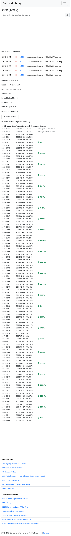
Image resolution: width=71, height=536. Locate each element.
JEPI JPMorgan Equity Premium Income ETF (16, 519)
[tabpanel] (35, 271)
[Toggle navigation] (64, 3)
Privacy (46, 533)
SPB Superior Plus (8, 489)
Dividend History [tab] (9, 116)
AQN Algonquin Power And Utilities (14, 464)
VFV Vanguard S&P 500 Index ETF (13, 511)
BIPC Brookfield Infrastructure (12, 468)
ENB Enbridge (7, 503)
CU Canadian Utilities (9, 472)
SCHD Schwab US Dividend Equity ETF (15, 515)
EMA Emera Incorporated (10, 480)
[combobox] (33, 15)
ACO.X (22, 57)
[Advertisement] (35, 33)
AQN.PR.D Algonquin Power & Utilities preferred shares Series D (23, 476)
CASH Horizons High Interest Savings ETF (16, 499)
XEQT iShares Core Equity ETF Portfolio (15, 507)
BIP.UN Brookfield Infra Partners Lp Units (16, 484)
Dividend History (12, 3)
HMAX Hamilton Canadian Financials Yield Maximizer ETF (21, 524)
